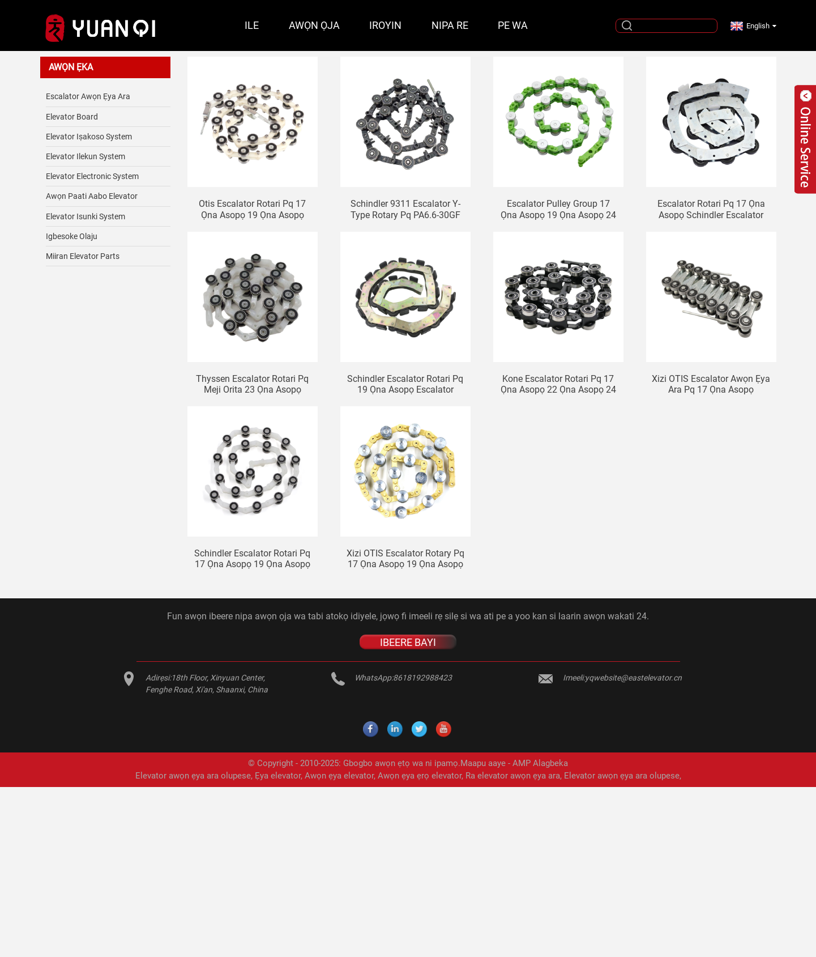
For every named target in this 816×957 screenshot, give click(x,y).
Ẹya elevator (278, 776)
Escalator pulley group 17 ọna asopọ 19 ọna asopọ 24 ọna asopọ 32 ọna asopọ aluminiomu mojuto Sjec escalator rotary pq (558, 209)
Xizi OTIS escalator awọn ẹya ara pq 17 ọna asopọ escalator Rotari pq (711, 384)
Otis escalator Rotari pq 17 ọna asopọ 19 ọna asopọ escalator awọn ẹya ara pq (252, 209)
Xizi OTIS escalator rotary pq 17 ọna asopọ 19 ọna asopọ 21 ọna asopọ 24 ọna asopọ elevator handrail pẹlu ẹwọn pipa (405, 558)
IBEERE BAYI (408, 642)
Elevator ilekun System (85, 156)
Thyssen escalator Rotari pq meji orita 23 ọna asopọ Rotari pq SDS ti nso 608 (252, 384)
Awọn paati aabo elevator (92, 196)
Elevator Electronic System (92, 176)
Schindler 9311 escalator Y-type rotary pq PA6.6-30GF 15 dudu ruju (405, 209)
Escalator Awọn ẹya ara (88, 96)
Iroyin (385, 25)
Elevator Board (72, 116)
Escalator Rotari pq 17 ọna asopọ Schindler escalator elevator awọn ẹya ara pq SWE (711, 209)
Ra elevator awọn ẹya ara (512, 776)
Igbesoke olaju (71, 236)
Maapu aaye (483, 763)
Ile (252, 25)
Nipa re (450, 25)
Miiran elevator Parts (82, 256)
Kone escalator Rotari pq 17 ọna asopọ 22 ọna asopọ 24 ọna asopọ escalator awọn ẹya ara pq (558, 384)
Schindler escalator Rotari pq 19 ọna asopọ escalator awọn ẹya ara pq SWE (405, 384)
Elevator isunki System (85, 216)
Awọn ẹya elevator (339, 776)
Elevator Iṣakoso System (89, 136)
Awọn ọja (314, 25)
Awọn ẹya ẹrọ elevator (420, 776)
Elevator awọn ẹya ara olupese (193, 776)
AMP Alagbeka (540, 763)
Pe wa (513, 25)
